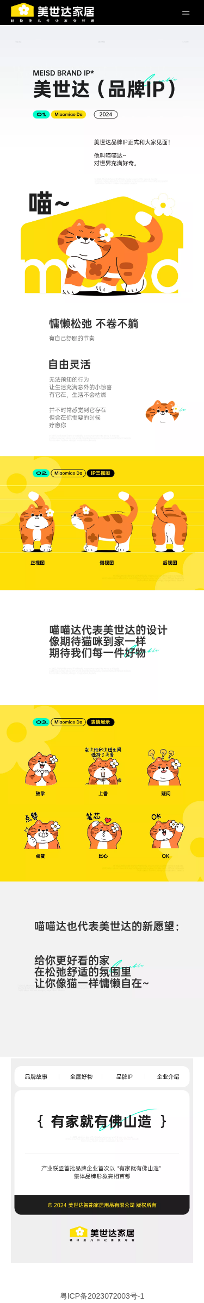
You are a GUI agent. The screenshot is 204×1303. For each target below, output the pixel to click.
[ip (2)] (102, 62)
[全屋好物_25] (102, 1160)
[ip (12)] (102, 842)
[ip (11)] (102, 755)
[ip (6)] (102, 337)
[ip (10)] (102, 648)
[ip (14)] (102, 1028)
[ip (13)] (102, 939)
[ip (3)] (102, 136)
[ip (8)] (102, 487)
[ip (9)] (102, 554)
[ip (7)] (102, 414)
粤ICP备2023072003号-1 (102, 1296)
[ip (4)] (102, 239)
